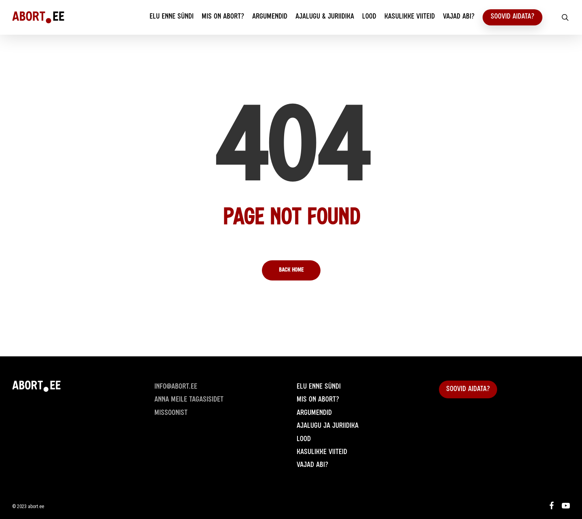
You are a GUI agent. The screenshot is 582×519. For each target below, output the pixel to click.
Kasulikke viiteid (322, 452)
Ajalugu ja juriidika (327, 426)
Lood (304, 439)
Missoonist (171, 413)
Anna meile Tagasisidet (189, 400)
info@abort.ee (175, 387)
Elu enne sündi (319, 387)
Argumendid (314, 413)
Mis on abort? (318, 400)
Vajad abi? (312, 465)
